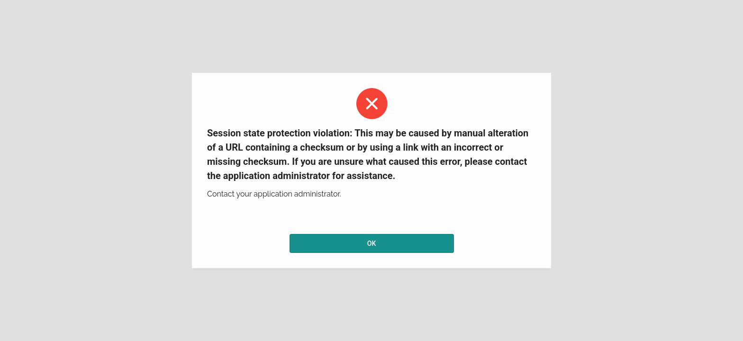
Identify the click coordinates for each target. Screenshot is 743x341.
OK (371, 243)
